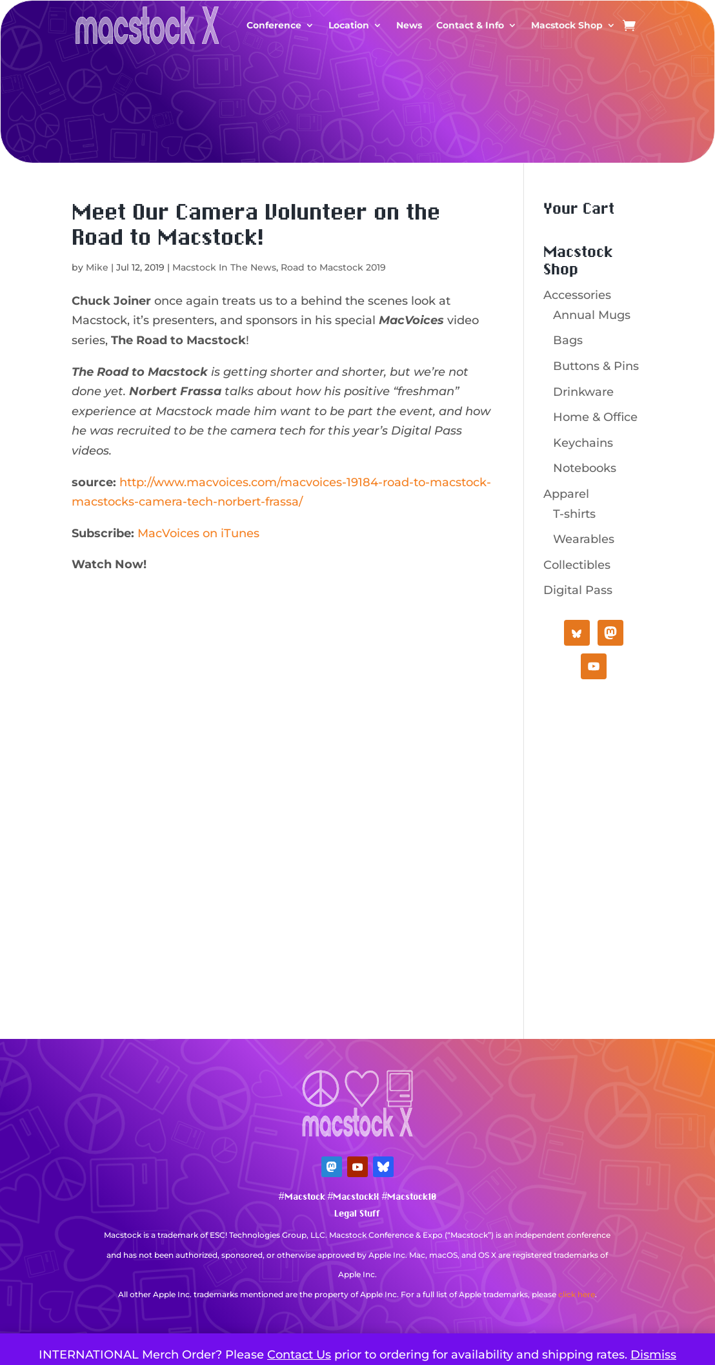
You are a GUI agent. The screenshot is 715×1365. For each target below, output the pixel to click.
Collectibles (576, 565)
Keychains (583, 443)
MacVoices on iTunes (198, 533)
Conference (274, 25)
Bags (568, 340)
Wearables (583, 539)
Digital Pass (577, 590)
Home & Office (595, 417)
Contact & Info (470, 25)
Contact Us (299, 1355)
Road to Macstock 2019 (333, 267)
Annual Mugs (591, 315)
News (409, 25)
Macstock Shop (567, 25)
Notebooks (584, 468)
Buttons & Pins (596, 366)
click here (576, 1294)
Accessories (577, 295)
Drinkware (583, 392)
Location (348, 25)
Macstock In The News (224, 267)
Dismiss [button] (653, 1355)
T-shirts (574, 514)
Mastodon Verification (357, 1313)
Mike (97, 267)
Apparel (566, 494)
